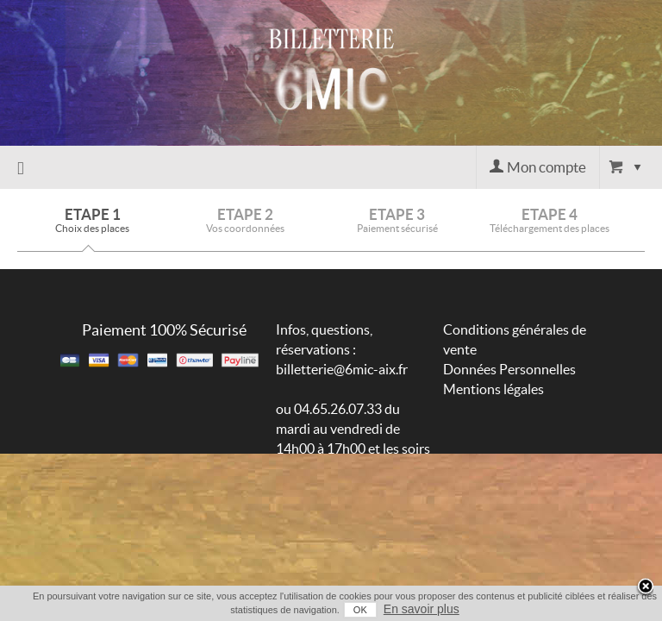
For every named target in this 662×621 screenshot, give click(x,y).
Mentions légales (493, 389)
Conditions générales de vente (514, 339)
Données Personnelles (509, 369)
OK (346, 610)
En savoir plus (408, 609)
